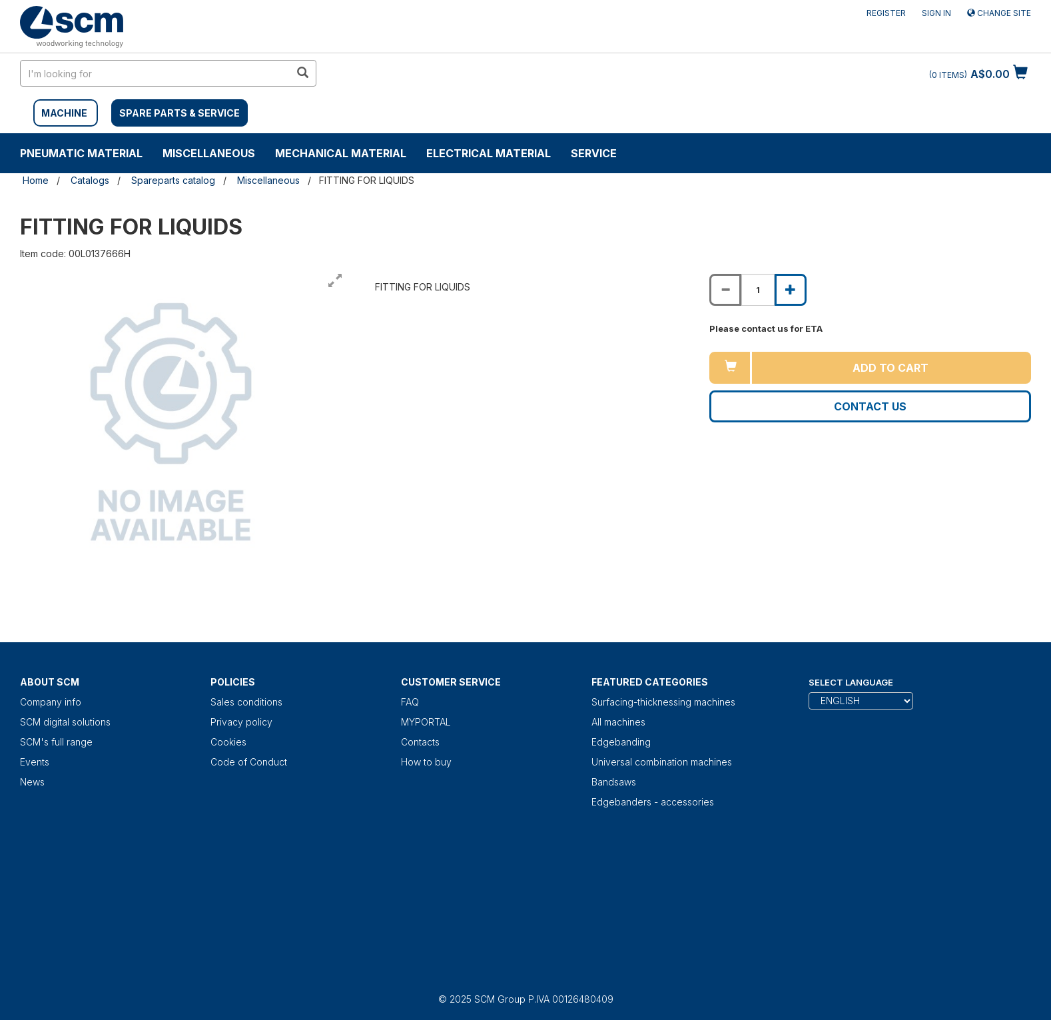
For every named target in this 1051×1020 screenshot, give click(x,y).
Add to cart (890, 367)
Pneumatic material (81, 153)
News (32, 781)
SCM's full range (56, 742)
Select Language (851, 682)
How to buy (426, 761)
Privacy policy (241, 722)
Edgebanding (621, 742)
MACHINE (64, 113)
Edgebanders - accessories (652, 801)
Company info (50, 702)
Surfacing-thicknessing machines (663, 702)
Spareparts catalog (173, 180)
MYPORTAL (426, 722)
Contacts (420, 742)
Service (594, 153)
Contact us (870, 406)
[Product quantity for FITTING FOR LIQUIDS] (758, 290)
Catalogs (90, 180)
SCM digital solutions (65, 722)
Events (34, 761)
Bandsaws (613, 781)
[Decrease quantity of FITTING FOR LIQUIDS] (725, 290)
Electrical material (488, 153)
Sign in (936, 13)
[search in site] (155, 73)
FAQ (410, 702)
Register (886, 13)
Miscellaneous (209, 153)
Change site (999, 13)
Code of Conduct (248, 761)
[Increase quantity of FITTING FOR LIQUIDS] (791, 290)
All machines (618, 722)
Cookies (228, 742)
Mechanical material (340, 153)
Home (36, 180)
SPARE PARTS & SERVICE (179, 113)
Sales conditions (246, 702)
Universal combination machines (661, 761)
